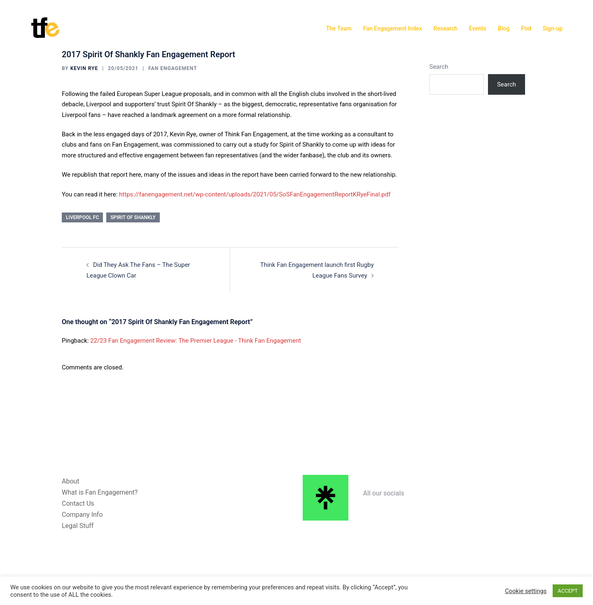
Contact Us (78, 503)
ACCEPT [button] (568, 591)
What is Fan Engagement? (100, 492)
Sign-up (553, 28)
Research (446, 28)
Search (439, 66)
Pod (526, 28)
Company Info (82, 515)
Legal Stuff (77, 526)
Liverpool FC (82, 217)
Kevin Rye (84, 68)
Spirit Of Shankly (133, 217)
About (70, 481)
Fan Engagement (172, 68)
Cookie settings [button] (525, 591)
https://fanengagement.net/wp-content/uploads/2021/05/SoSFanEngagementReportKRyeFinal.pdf (254, 194)
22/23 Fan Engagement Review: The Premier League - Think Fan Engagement (195, 340)
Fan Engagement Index (392, 28)
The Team (339, 28)
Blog (503, 28)
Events (477, 28)
